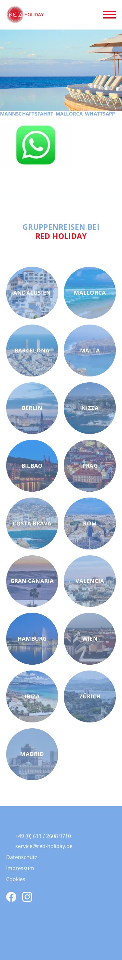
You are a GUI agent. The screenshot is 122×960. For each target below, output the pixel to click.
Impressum (20, 868)
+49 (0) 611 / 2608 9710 (43, 836)
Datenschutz (21, 857)
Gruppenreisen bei (61, 231)
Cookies (15, 879)
